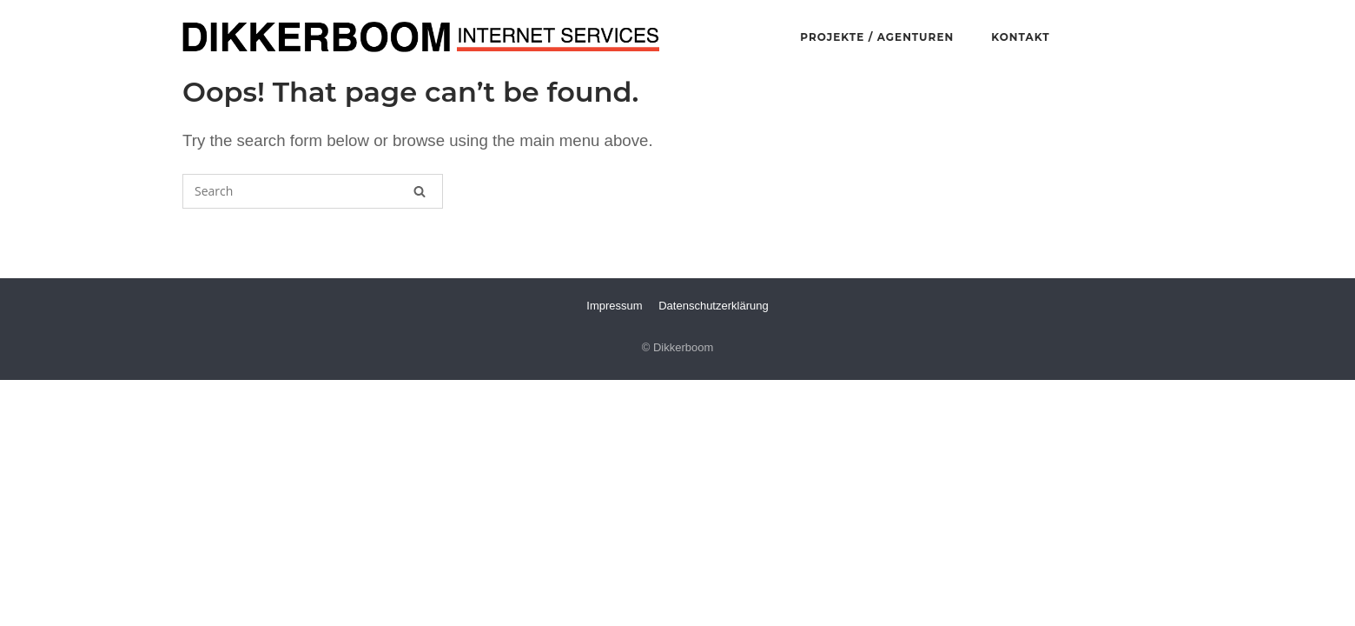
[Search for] (312, 191)
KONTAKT (1020, 36)
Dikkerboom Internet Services (421, 37)
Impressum (614, 305)
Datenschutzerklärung (713, 305)
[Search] (419, 191)
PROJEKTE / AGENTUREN (877, 36)
